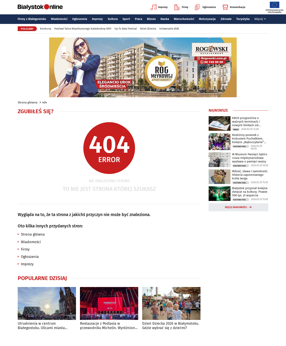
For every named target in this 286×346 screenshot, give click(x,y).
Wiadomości (59, 19)
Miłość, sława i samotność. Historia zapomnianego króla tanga (250, 174)
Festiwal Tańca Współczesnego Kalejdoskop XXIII (82, 28)
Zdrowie (226, 19)
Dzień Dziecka (148, 28)
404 (44, 102)
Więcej (260, 19)
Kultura (113, 19)
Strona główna (27, 102)
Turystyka (243, 19)
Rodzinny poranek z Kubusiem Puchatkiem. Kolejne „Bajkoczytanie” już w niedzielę (248, 138)
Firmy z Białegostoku (32, 19)
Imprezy (159, 7)
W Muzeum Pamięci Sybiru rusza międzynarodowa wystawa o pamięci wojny (249, 157)
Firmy (181, 7)
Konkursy (45, 28)
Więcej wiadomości (236, 207)
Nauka (165, 19)
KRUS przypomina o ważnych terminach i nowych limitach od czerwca (246, 121)
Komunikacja (233, 7)
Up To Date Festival (126, 28)
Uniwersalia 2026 (169, 28)
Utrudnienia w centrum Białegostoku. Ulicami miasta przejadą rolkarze (41, 325)
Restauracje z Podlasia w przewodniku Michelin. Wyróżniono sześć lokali (108, 325)
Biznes (151, 19)
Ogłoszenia (205, 7)
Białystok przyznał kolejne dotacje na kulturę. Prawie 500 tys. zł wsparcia (250, 191)
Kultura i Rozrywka (241, 146)
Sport (126, 19)
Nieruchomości (184, 19)
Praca (138, 19)
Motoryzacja (207, 19)
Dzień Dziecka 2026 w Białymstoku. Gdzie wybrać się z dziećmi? (170, 325)
